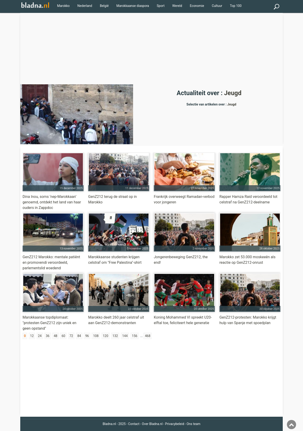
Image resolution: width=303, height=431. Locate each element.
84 (79, 336)
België (104, 6)
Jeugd (232, 93)
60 (63, 336)
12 (32, 336)
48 (55, 336)
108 (96, 336)
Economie (197, 6)
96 (87, 336)
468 (147, 336)
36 (48, 336)
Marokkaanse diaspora (132, 6)
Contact (134, 424)
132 (115, 336)
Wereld (177, 6)
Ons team (193, 424)
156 (134, 336)
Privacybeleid (174, 424)
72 (71, 336)
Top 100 (236, 6)
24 (40, 336)
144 (125, 336)
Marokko (63, 6)
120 (105, 336)
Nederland (84, 6)
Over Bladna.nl (152, 424)
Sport (161, 6)
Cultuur (217, 6)
